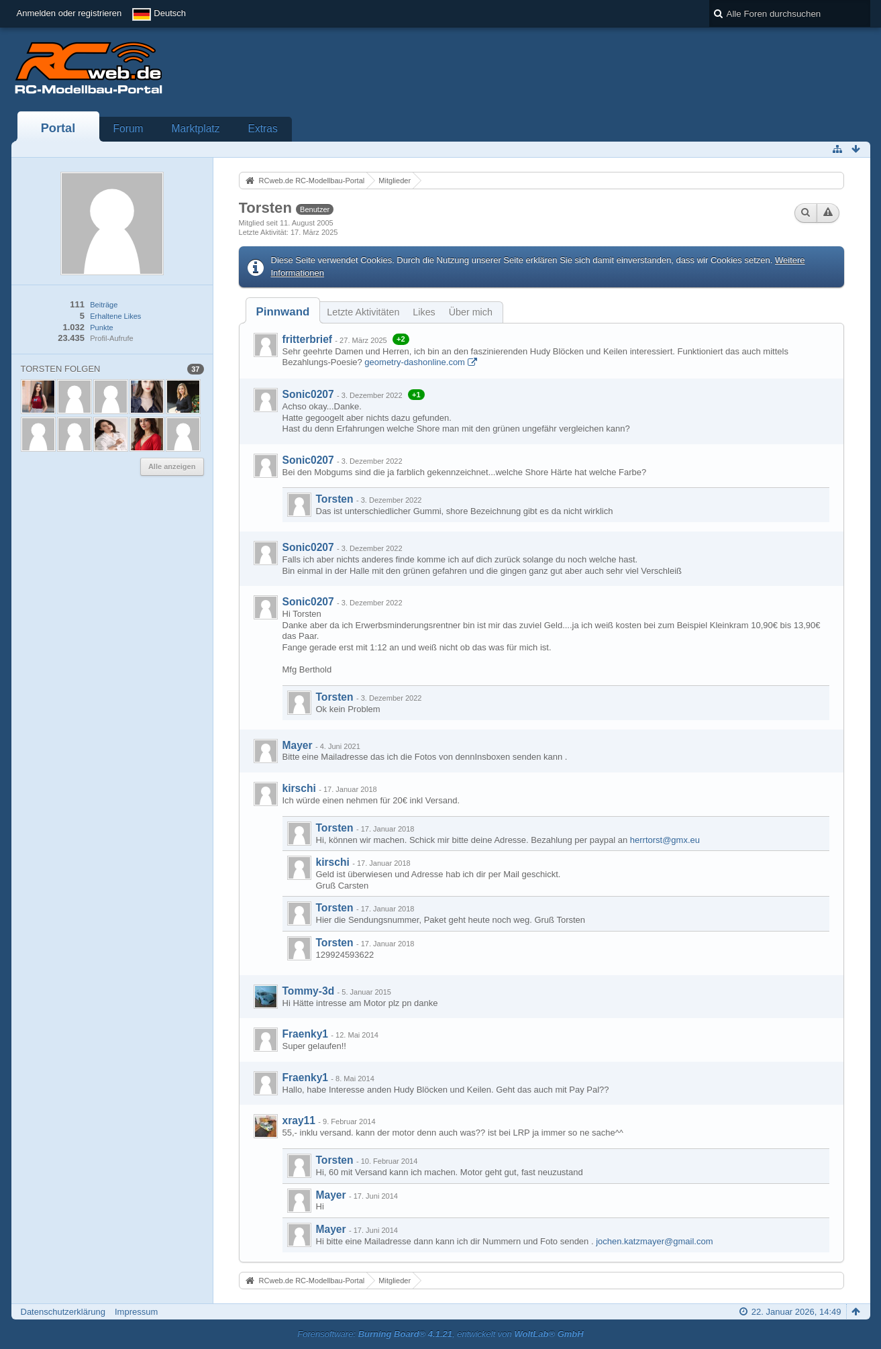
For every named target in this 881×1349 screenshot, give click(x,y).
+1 (416, 395)
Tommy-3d (308, 991)
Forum (128, 128)
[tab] (283, 311)
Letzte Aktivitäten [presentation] (363, 312)
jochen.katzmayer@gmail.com (654, 1241)
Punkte (101, 327)
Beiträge (103, 305)
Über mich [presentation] (471, 312)
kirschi (299, 788)
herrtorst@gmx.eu (665, 840)
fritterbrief (307, 339)
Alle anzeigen (172, 466)
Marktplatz (196, 128)
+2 (401, 339)
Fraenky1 (305, 1034)
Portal (58, 128)
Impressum (136, 1312)
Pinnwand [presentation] (283, 311)
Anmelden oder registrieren (69, 13)
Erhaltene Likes (115, 316)
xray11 (298, 1120)
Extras (263, 128)
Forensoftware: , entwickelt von (440, 1334)
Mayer (297, 745)
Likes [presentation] (424, 312)
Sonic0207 (308, 394)
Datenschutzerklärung (63, 1312)
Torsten (335, 499)
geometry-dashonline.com (414, 362)
